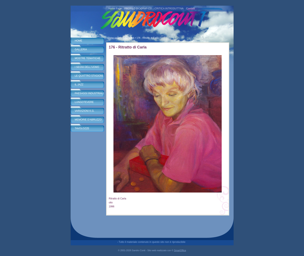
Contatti (190, 8)
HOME (78, 40)
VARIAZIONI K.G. (84, 110)
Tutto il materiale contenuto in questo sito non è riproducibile (152, 242)
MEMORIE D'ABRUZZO (88, 119)
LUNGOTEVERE (84, 102)
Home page (114, 38)
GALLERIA (81, 49)
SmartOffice (180, 250)
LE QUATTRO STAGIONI (89, 75)
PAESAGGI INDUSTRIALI (89, 93)
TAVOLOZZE (82, 128)
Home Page (115, 8)
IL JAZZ (79, 84)
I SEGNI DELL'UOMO (87, 67)
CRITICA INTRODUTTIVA (169, 8)
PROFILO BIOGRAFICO (138, 8)
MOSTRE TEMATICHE (87, 58)
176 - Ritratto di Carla (148, 38)
